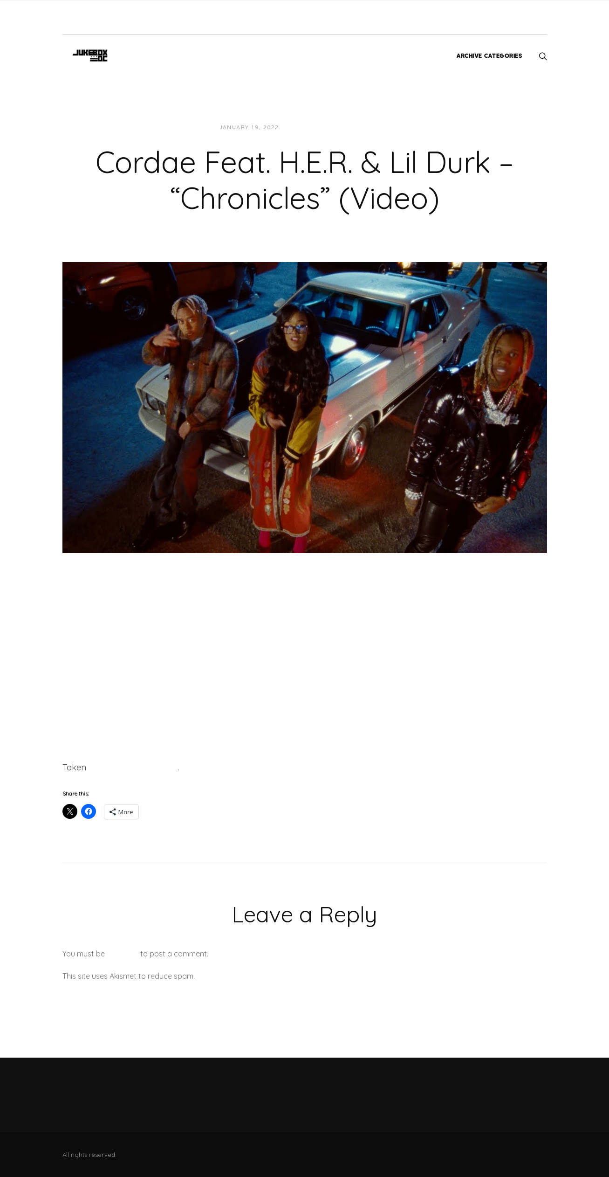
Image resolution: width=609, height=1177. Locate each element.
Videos (370, 128)
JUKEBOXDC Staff (318, 128)
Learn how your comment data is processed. (274, 976)
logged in (122, 953)
